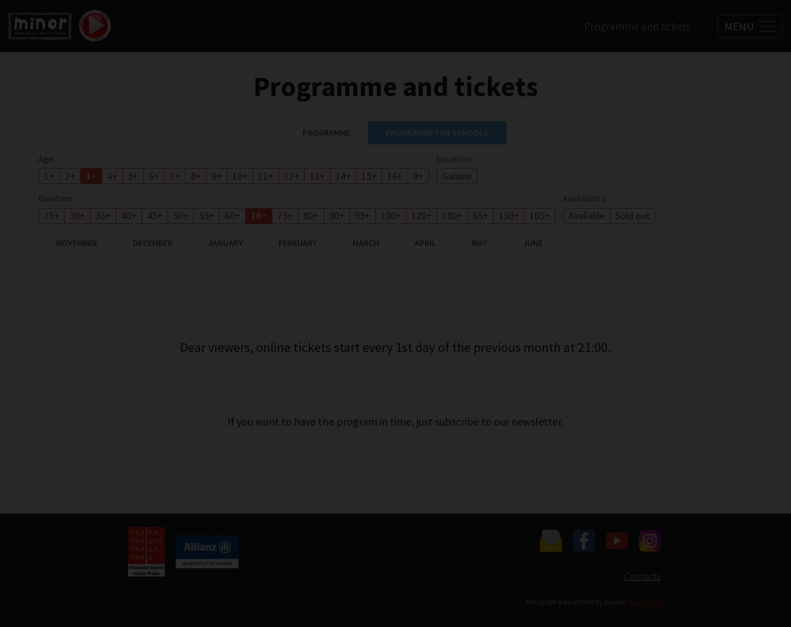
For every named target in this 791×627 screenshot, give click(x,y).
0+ (418, 176)
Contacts (642, 576)
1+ (49, 176)
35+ (103, 215)
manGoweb (645, 602)
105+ (540, 215)
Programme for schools (437, 132)
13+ (317, 176)
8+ (196, 176)
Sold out (632, 215)
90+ (336, 215)
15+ (369, 176)
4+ (112, 176)
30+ (77, 215)
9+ (216, 176)
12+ (291, 176)
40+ (129, 215)
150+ (509, 215)
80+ (311, 215)
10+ (240, 176)
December (152, 242)
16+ (395, 176)
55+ (206, 215)
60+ (232, 215)
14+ (343, 176)
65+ (480, 215)
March (366, 242)
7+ (175, 176)
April (425, 242)
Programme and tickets (637, 26)
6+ (154, 176)
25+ (51, 215)
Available (587, 215)
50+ (180, 215)
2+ (70, 176)
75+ (285, 215)
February (297, 242)
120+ (421, 215)
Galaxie (457, 176)
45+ (155, 215)
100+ (391, 215)
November (76, 242)
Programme (326, 132)
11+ (266, 176)
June (533, 242)
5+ (133, 176)
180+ (452, 215)
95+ (362, 215)
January (225, 242)
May (479, 242)
